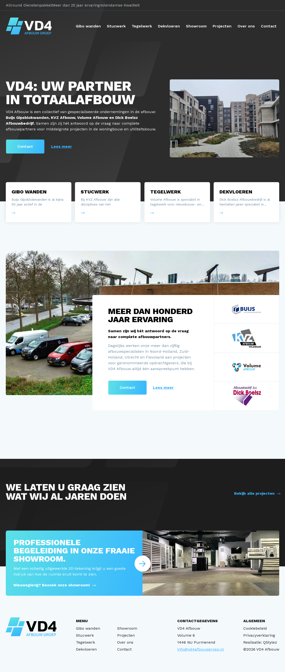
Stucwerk (116, 26)
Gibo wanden (88, 26)
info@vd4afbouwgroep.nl (200, 649)
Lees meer (61, 146)
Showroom (196, 26)
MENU (82, 621)
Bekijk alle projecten (254, 493)
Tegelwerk (142, 26)
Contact (269, 26)
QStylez (270, 642)
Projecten (222, 26)
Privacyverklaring (259, 635)
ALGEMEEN (254, 621)
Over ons (246, 26)
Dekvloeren (169, 26)
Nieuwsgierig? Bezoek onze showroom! (52, 585)
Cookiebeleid (255, 628)
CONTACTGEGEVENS (197, 621)
